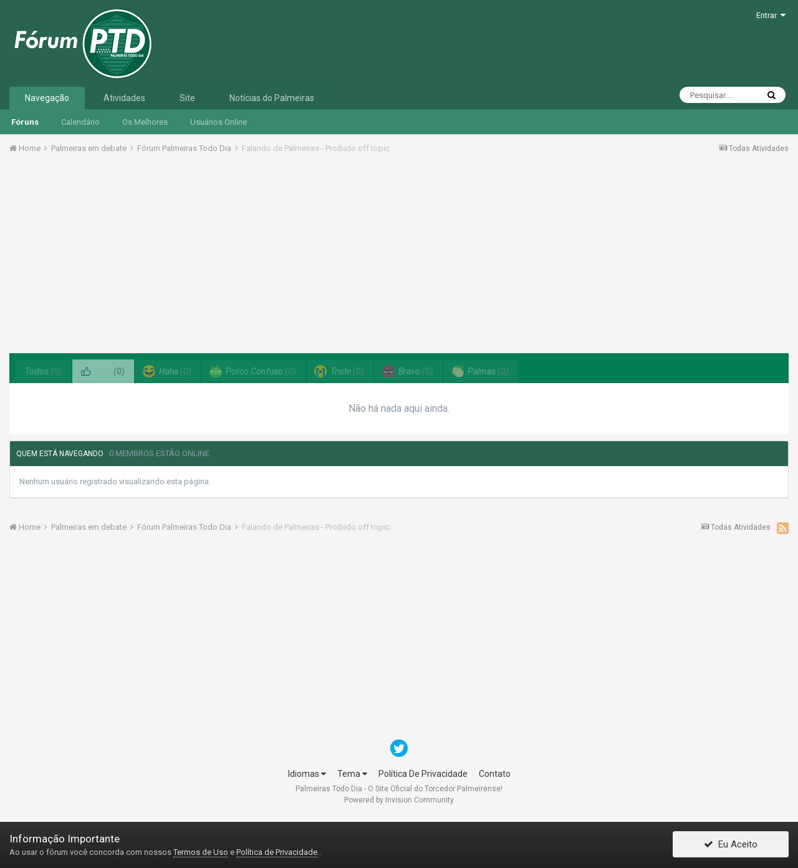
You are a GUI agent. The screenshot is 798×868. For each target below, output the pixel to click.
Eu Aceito (730, 845)
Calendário (80, 122)
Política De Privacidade (423, 774)
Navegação (47, 98)
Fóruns (25, 122)
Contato (495, 774)
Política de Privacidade (276, 852)
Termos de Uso (200, 852)
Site (187, 98)
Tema (352, 774)
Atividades (124, 98)
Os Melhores (145, 122)
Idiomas (307, 774)
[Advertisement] (399, 257)
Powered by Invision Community (399, 800)
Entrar (771, 15)
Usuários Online (218, 122)
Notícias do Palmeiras (271, 98)
